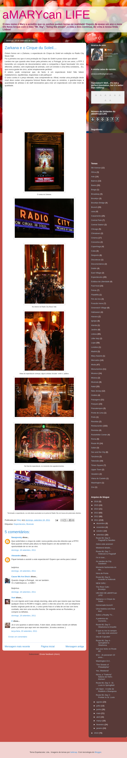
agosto (99, 702)
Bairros (94, 181)
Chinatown (95, 233)
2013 (96, 513)
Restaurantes (96, 426)
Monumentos (96, 369)
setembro (100, 535)
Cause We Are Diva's (20, 576)
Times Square (97, 465)
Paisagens (95, 400)
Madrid (94, 351)
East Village (96, 273)
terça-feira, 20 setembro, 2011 (24, 631)
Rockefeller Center (99, 435)
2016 (96, 501)
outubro (100, 531)
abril (98, 717)
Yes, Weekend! (102, 671)
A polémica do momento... (102, 619)
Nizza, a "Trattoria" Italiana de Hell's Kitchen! (104, 676)
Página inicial (47, 646)
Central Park (96, 220)
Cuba (93, 251)
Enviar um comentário (17, 637)
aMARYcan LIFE (46, 14)
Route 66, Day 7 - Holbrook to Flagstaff (106, 552)
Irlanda (94, 325)
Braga (93, 189)
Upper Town (96, 469)
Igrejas (94, 321)
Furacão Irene (97, 303)
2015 (96, 505)
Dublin (94, 268)
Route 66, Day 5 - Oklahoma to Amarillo (106, 625)
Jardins (94, 329)
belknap (73, 752)
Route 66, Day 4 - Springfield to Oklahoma (103, 642)
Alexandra (16, 555)
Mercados (95, 360)
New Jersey (96, 391)
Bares (93, 185)
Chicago (94, 229)
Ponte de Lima (97, 413)
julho (98, 706)
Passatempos (97, 408)
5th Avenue (96, 168)
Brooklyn (95, 198)
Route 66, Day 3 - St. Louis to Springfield (105, 684)
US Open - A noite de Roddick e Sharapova (106, 690)
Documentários (97, 264)
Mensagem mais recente (17, 646)
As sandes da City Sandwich (103, 562)
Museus (94, 373)
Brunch (94, 207)
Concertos (95, 242)
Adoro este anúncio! (104, 544)
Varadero (95, 474)
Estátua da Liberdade (100, 281)
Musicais (30, 524)
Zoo (92, 487)
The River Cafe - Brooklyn (103, 588)
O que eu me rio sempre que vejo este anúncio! (106, 632)
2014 (96, 509)
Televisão (95, 461)
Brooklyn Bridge (98, 203)
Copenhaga (96, 246)
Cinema (94, 238)
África (93, 172)
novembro (100, 527)
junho (99, 709)
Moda (93, 364)
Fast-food (95, 286)
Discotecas (96, 260)
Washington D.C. (103, 661)
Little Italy (95, 338)
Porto (93, 417)
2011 (96, 520)
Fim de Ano (96, 299)
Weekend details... (104, 548)
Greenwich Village (99, 308)
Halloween (95, 312)
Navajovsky (16, 537)
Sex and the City (98, 452)
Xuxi (13, 597)
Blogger (98, 752)
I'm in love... (101, 557)
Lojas (93, 343)
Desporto (95, 255)
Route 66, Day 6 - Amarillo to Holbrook (105, 578)
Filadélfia (95, 295)
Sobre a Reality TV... (104, 615)
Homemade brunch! (104, 605)
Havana (94, 316)
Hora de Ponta (102, 573)
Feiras (93, 290)
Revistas (94, 430)
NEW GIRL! (101, 583)
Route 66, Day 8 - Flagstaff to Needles (105, 539)
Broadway (95, 194)
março (99, 721)
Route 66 (95, 443)
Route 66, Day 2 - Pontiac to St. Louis (105, 696)
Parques (94, 404)
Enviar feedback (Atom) (50, 654)
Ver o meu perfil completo (111, 55)
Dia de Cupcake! (103, 637)
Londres (94, 347)
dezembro (100, 523)
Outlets (94, 395)
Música (94, 378)
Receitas (95, 421)
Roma (93, 439)
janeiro (99, 728)
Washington (96, 483)
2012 (96, 516)
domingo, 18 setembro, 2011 (23, 550)
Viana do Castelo (98, 478)
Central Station (97, 224)
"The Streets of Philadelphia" (102, 666)
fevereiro (100, 724)
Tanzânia (95, 456)
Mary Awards (96, 356)
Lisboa (94, 334)
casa (93, 211)
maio (98, 713)
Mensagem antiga (75, 646)
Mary (109, 50)
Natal (93, 386)
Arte (93, 176)
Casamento (96, 216)
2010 (96, 733)
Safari (93, 448)
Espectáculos (19, 524)
